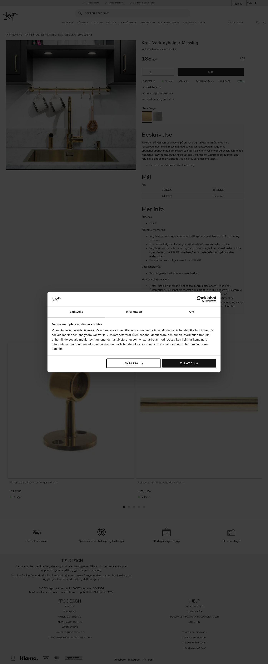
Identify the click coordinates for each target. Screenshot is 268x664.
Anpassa (133, 363)
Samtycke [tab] (76, 311)
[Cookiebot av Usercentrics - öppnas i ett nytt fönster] (199, 299)
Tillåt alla (189, 363)
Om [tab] (191, 311)
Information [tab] (134, 311)
